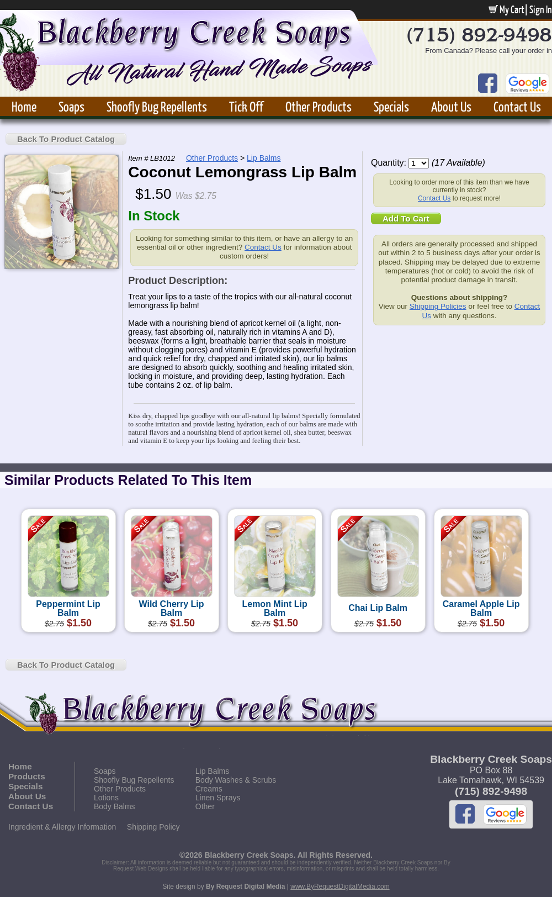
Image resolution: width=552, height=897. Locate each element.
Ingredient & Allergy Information (62, 826)
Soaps (71, 106)
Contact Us (517, 106)
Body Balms (114, 806)
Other (205, 806)
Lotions (106, 797)
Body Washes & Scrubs (236, 779)
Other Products (318, 106)
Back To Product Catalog (66, 139)
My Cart (506, 9)
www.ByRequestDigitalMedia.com (339, 886)
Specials (391, 106)
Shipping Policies (438, 306)
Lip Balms (263, 158)
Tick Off (246, 106)
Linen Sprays (218, 797)
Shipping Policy (153, 826)
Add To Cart (406, 218)
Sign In (540, 9)
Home (24, 106)
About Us (451, 106)
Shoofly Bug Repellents (157, 106)
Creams (208, 788)
